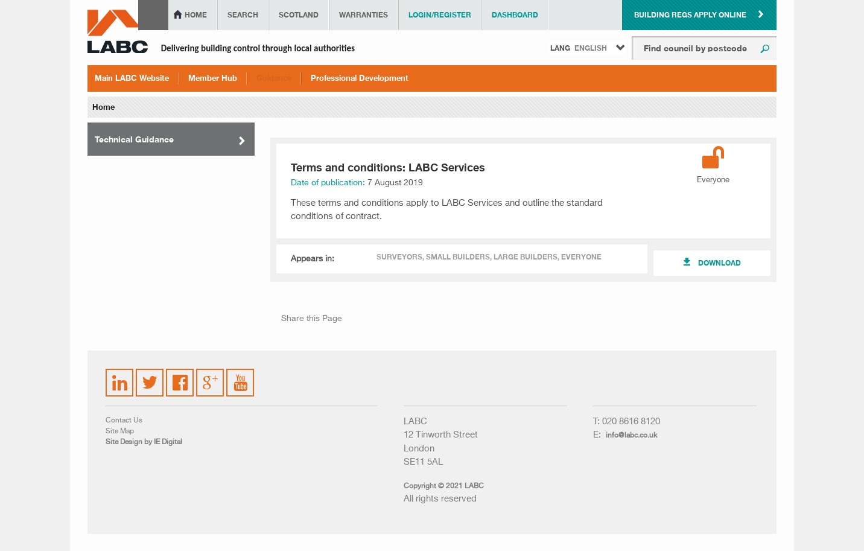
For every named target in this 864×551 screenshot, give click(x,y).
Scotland (299, 14)
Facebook (180, 375)
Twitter (148, 375)
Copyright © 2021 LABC (444, 486)
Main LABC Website (132, 78)
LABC (117, 31)
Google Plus (209, 381)
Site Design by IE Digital (144, 442)
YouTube (240, 373)
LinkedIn (120, 375)
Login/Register (439, 14)
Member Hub (212, 78)
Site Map (120, 431)
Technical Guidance (134, 139)
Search (242, 14)
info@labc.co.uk (631, 435)
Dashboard (515, 14)
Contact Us (124, 420)
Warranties (363, 14)
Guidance (273, 78)
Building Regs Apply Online (690, 14)
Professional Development (359, 78)
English (590, 48)
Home (196, 14)
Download (719, 262)
